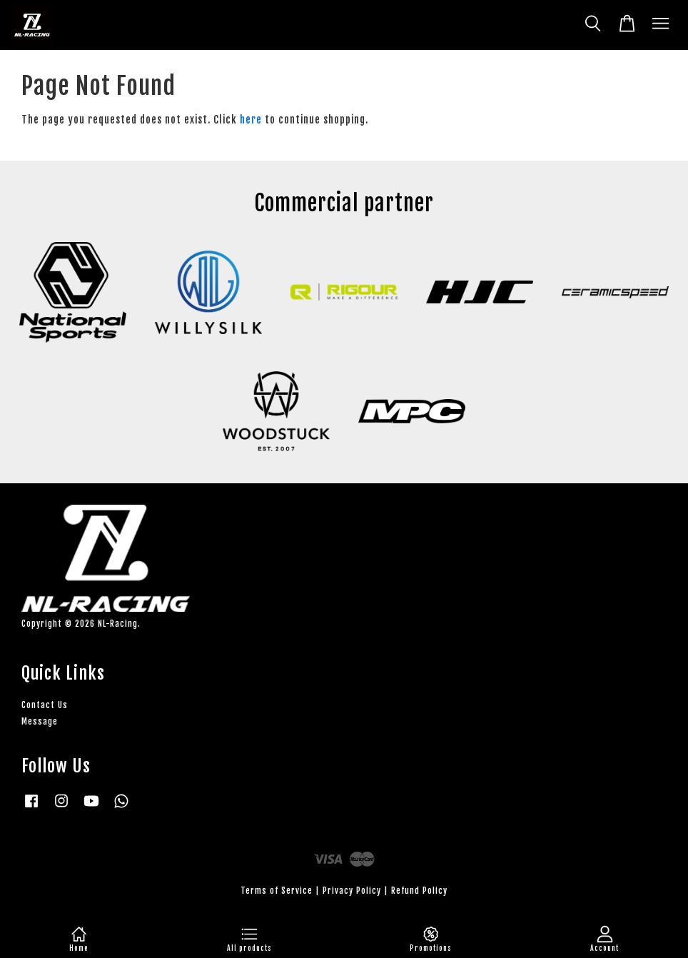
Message (39, 721)
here (251, 120)
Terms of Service (277, 890)
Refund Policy (419, 890)
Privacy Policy (352, 890)
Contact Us (44, 705)
